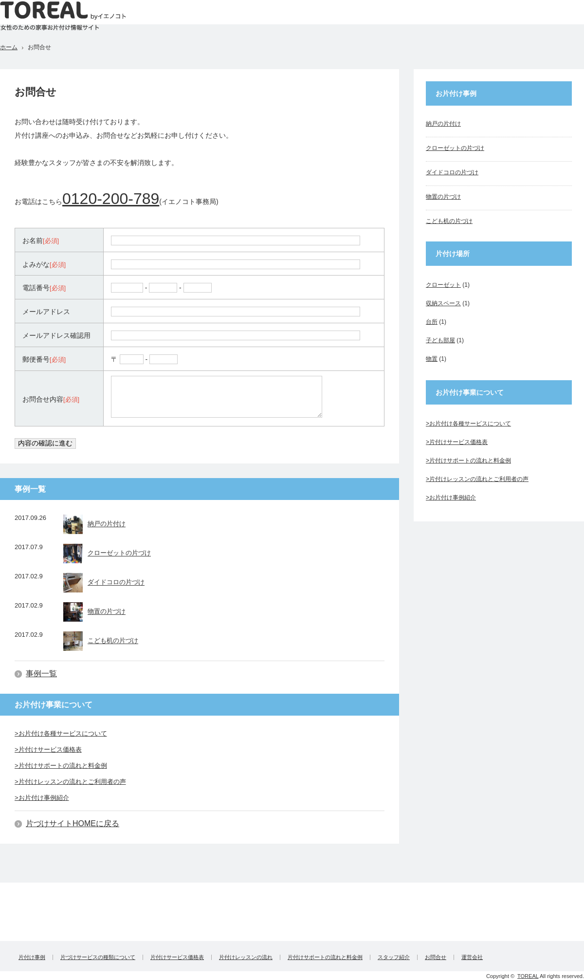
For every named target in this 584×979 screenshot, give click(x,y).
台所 (432, 321)
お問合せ (435, 957)
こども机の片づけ (100, 641)
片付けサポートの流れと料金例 (325, 957)
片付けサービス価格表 (177, 957)
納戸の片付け (94, 524)
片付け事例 (31, 957)
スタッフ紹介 (394, 957)
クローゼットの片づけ (107, 553)
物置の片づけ (94, 612)
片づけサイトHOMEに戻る (72, 823)
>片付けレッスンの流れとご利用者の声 (70, 781)
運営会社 (472, 957)
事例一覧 (41, 673)
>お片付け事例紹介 (42, 797)
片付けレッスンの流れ (246, 957)
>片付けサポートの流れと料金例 (61, 765)
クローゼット (443, 284)
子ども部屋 (440, 340)
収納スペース (443, 303)
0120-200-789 (110, 198)
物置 (432, 358)
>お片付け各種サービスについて (61, 733)
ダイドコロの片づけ (104, 582)
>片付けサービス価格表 (48, 749)
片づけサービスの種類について (97, 957)
